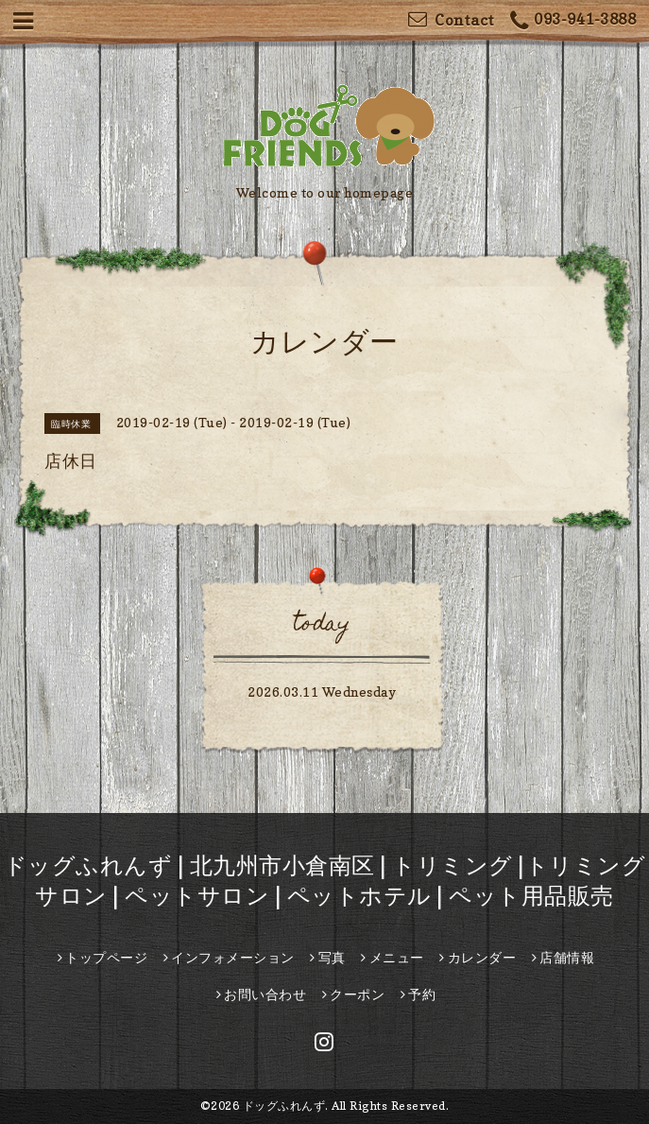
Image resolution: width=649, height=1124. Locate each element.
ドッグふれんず (284, 1105)
